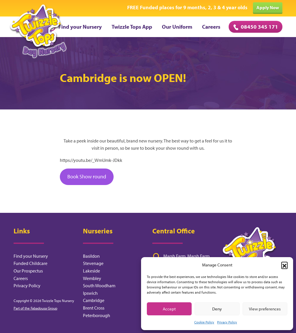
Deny (217, 309)
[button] (284, 265)
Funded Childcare (30, 263)
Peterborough (96, 315)
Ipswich (90, 293)
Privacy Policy (227, 322)
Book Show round (86, 176)
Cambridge (93, 300)
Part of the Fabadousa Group (35, 308)
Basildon (91, 256)
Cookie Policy (204, 322)
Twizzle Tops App (132, 26)
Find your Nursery (74, 26)
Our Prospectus (28, 271)
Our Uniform (177, 26)
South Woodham (99, 285)
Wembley (92, 278)
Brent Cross (93, 308)
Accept (169, 309)
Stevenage (93, 263)
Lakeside (91, 271)
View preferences (265, 309)
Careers (211, 26)
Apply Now (267, 7)
